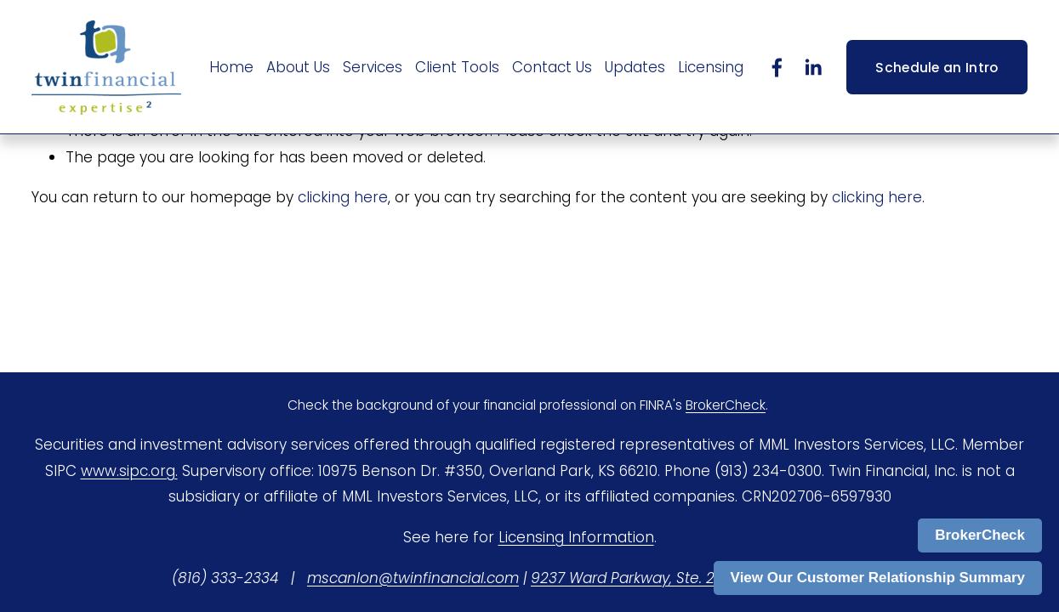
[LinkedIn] (812, 67)
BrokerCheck (980, 535)
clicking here (343, 197)
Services (372, 67)
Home (231, 67)
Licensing (710, 67)
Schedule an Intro (936, 67)
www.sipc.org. (129, 471)
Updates (635, 67)
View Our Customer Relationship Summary (878, 578)
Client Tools (457, 67)
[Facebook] (777, 67)
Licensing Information (576, 537)
